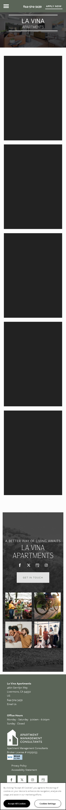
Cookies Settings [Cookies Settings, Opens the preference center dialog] (48, 803)
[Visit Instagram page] (46, 565)
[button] (53, 6)
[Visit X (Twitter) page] (28, 565)
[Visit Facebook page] (19, 565)
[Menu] (6, 6)
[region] (33, 796)
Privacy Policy (19, 765)
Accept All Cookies (17, 803)
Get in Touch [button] (33, 577)
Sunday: (11, 723)
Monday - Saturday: (18, 719)
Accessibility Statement (24, 770)
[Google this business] (37, 565)
